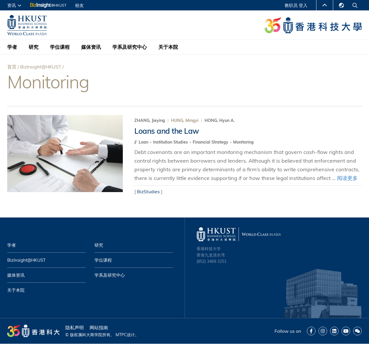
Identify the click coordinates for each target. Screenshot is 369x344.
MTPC (121, 334)
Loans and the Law (166, 131)
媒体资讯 (91, 47)
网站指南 (99, 327)
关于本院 (168, 47)
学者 (12, 47)
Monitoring (243, 142)
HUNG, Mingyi (185, 120)
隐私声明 (74, 327)
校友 (79, 5)
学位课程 (60, 47)
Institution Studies (171, 142)
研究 (33, 47)
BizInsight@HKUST (40, 67)
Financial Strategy (211, 142)
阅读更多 (347, 178)
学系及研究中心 (129, 47)
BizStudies (148, 191)
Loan (144, 142)
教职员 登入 (296, 5)
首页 (11, 67)
